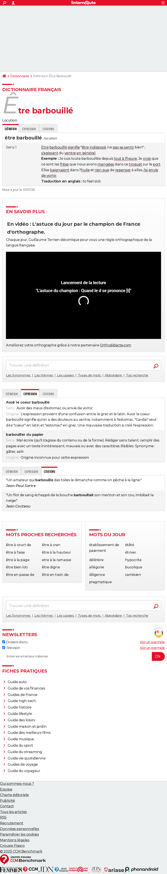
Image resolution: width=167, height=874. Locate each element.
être (85, 147)
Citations (48, 128)
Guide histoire (20, 707)
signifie (74, 147)
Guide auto (17, 682)
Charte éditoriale (14, 795)
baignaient (59, 170)
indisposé (98, 147)
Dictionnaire (19, 76)
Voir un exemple (152, 642)
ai (146, 170)
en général (86, 153)
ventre (70, 153)
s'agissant (49, 153)
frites (64, 164)
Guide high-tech (22, 701)
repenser (123, 170)
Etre (45, 147)
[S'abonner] (83, 656)
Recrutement (11, 823)
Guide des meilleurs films (29, 733)
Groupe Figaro (12, 846)
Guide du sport (20, 745)
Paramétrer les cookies (19, 834)
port (156, 164)
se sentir (127, 147)
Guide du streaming (25, 752)
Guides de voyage (23, 764)
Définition (11, 393)
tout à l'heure (125, 158)
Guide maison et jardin (27, 726)
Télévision (11, 648)
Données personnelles (19, 829)
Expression (29, 128)
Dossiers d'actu (15, 642)
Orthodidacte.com (115, 345)
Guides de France (23, 695)
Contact (7, 806)
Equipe (6, 789)
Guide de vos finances (26, 688)
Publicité (7, 801)
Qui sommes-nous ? (17, 784)
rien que (102, 170)
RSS (3, 817)
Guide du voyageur (24, 771)
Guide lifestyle (20, 714)
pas (116, 147)
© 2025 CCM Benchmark (21, 851)
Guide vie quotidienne (27, 758)
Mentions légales (14, 840)
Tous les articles (13, 812)
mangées (106, 164)
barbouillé (58, 147)
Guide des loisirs (21, 720)
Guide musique (21, 739)
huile (85, 170)
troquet (135, 164)
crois (147, 158)
